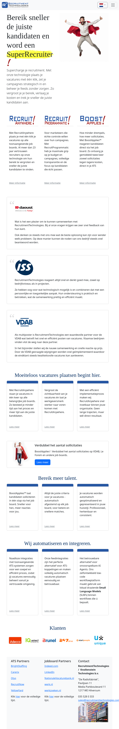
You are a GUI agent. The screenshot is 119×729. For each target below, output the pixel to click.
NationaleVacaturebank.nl (59, 678)
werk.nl (48, 684)
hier (18, 696)
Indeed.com (51, 666)
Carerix (15, 672)
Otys (13, 678)
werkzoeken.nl (52, 690)
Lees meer (14, 426)
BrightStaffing (19, 666)
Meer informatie (17, 182)
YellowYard (17, 690)
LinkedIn (49, 672)
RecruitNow (17, 684)
